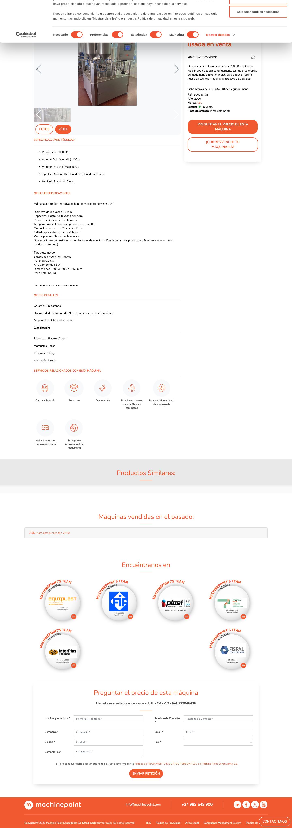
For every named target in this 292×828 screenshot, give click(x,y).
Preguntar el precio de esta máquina (223, 127)
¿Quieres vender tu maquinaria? (223, 144)
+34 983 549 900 (197, 804)
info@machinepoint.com (143, 804)
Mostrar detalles (218, 60)
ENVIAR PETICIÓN (146, 773)
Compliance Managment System (222, 823)
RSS (148, 823)
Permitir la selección (258, 24)
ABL (199, 103)
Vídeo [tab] (63, 129)
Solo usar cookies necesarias (258, 37)
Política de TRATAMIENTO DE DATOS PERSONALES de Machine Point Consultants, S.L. (186, 764)
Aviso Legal (192, 823)
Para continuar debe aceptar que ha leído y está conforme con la (148, 764)
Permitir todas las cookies (258, 10)
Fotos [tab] (44, 129)
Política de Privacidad (168, 823)
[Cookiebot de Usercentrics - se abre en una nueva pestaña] (26, 61)
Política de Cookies (257, 823)
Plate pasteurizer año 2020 (49, 533)
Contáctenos (274, 821)
